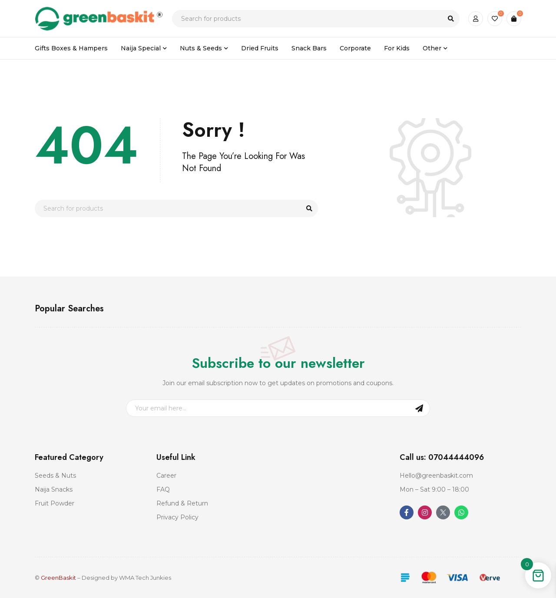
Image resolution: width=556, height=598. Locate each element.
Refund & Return (182, 503)
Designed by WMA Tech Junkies (126, 577)
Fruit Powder (54, 503)
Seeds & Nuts (55, 475)
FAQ (163, 489)
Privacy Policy (177, 517)
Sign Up (419, 408)
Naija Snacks (54, 489)
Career (166, 475)
